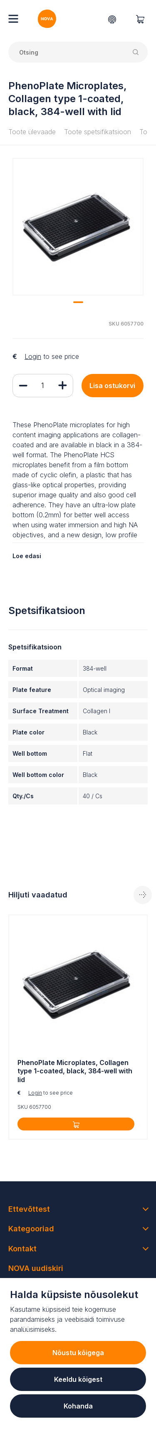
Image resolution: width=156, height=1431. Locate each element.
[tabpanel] (78, 227)
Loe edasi (26, 555)
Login (33, 356)
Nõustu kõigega (78, 1352)
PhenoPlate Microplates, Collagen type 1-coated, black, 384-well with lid (74, 1071)
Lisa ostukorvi (112, 385)
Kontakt (22, 1248)
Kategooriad (31, 1228)
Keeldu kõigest (78, 1379)
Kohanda (78, 1406)
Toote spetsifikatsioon (97, 132)
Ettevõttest (29, 1209)
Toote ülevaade (32, 132)
